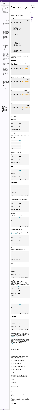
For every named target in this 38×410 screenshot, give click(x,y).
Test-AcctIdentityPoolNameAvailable (6, 88)
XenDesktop (3, 111)
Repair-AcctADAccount (6, 69)
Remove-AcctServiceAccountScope (6, 64)
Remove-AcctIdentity (5, 55)
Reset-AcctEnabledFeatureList (6, 72)
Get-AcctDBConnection (6, 32)
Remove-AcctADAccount (6, 54)
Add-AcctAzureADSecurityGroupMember (6, 20)
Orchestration (4, 106)
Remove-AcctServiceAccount (5, 61)
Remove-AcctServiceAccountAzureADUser (6, 63)
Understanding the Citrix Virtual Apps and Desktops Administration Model (5, 13)
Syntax (32, 9)
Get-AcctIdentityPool (5, 37)
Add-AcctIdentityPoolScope (6, 23)
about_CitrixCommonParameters (5, 7)
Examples (32, 13)
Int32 (19, 251)
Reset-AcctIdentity (5, 73)
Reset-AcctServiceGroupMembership (6, 74)
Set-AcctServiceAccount (6, 82)
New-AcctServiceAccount (5, 53)
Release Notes (4, 11)
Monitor (3, 105)
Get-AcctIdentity (5, 36)
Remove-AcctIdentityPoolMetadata (6, 58)
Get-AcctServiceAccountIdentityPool (6, 43)
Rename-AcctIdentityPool (5, 68)
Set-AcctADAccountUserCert (6, 76)
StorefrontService (4, 107)
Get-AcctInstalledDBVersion (6, 38)
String (20, 140)
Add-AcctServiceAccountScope (6, 24)
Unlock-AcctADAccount (6, 89)
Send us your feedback (32, 20)
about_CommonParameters (15, 343)
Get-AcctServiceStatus (6, 47)
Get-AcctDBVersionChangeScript (6, 35)
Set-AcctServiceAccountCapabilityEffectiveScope (6, 84)
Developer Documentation (9, 1)
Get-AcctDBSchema (5, 33)
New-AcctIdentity (5, 50)
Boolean (20, 201)
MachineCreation (4, 104)
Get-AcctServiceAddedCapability (6, 45)
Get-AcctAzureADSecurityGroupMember (6, 31)
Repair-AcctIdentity (5, 70)
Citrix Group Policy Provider (5, 8)
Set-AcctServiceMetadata (5, 85)
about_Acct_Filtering (14, 233)
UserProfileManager (4, 109)
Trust (3, 108)
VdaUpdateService (4, 110)
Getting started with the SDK (5, 10)
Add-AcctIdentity (5, 21)
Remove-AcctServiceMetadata (5, 66)
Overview (3, 6)
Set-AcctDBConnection (6, 77)
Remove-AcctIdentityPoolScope (6, 59)
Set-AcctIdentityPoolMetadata (6, 81)
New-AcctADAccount (5, 49)
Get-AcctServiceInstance (6, 46)
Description (32, 11)
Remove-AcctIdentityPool (6, 56)
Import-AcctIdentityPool (6, 48)
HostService (3, 103)
